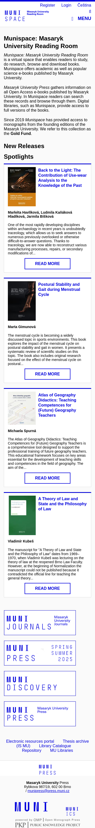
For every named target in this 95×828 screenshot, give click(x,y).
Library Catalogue (55, 746)
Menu (81, 18)
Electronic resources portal (30, 741)
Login (66, 5)
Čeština (84, 5)
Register (47, 5)
